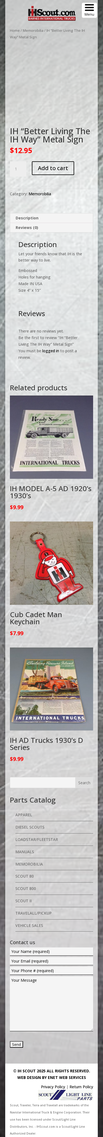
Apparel (23, 814)
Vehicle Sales (29, 925)
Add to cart (53, 168)
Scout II (23, 900)
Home (15, 30)
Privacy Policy (53, 1086)
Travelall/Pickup (33, 913)
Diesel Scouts (29, 827)
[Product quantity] (18, 169)
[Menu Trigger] (89, 10)
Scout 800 (25, 888)
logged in (50, 350)
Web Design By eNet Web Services (51, 1077)
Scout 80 (24, 876)
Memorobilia (33, 30)
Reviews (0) (27, 227)
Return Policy (81, 1086)
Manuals (24, 851)
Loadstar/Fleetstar (36, 839)
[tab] (52, 218)
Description (27, 217)
